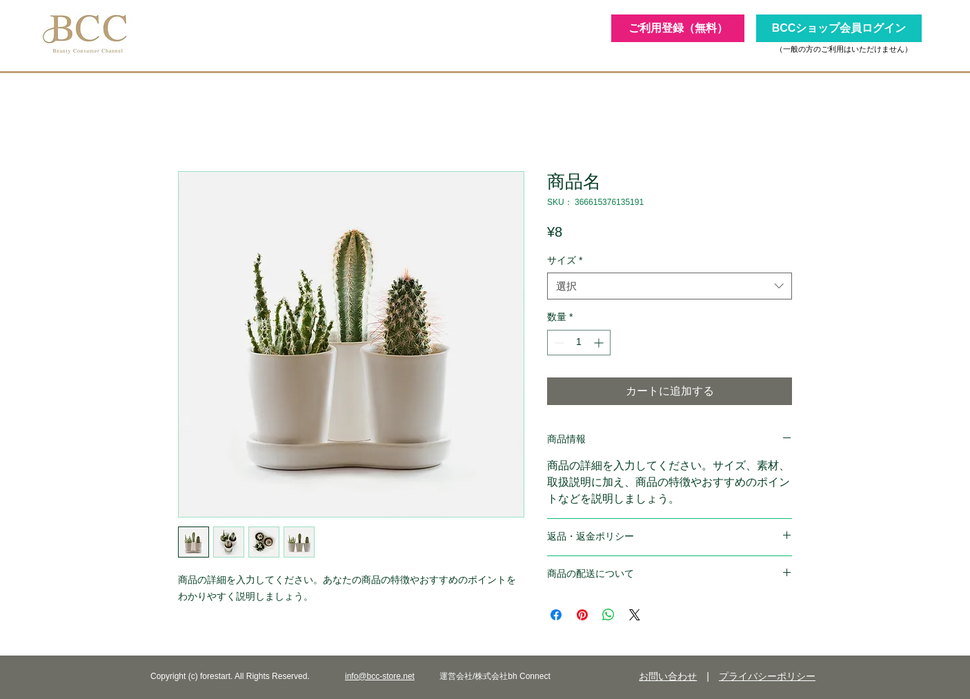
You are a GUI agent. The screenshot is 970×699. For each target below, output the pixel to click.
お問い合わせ (668, 676)
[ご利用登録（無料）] (677, 28)
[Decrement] (557, 343)
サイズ (564, 260)
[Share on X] (634, 615)
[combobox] (669, 286)
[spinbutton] (578, 343)
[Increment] (599, 343)
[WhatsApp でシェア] (608, 615)
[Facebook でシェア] (556, 615)
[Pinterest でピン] (582, 615)
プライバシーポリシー (767, 676)
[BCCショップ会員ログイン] (839, 28)
